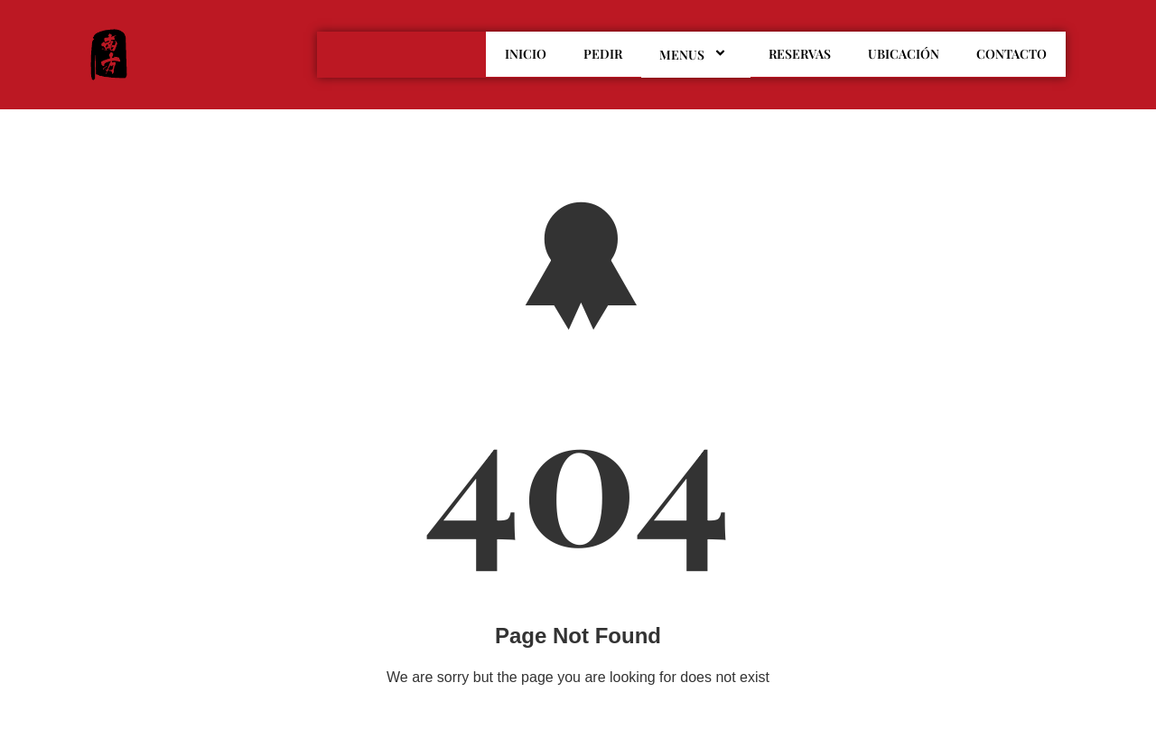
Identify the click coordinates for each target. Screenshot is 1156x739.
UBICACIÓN (903, 53)
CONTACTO (1011, 53)
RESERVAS (800, 53)
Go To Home (578, 720)
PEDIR (602, 53)
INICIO (525, 53)
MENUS (695, 54)
